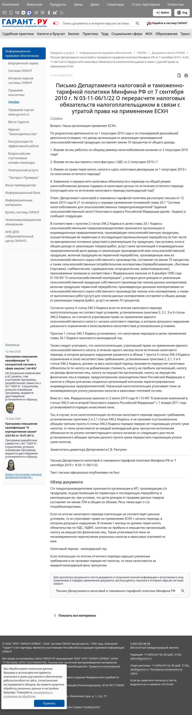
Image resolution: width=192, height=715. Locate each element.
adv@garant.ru (139, 669)
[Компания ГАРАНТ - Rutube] (55, 12)
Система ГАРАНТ (20, 71)
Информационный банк (22, 193)
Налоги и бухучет (51, 33)
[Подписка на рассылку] (4, 12)
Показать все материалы (74, 615)
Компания (10, 4)
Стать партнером (146, 4)
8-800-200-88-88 (140, 643)
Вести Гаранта (18, 122)
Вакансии (34, 4)
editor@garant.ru (141, 658)
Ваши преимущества (20, 185)
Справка (56, 118)
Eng (182, 12)
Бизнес (74, 33)
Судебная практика (18, 33)
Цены (78, 4)
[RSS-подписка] (61, 12)
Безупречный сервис (23, 63)
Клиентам (176, 4)
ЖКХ (149, 33)
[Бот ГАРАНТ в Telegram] (42, 12)
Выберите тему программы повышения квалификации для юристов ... (23, 475)
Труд (105, 33)
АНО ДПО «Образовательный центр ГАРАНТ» (19, 236)
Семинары (115, 4)
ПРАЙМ (13, 102)
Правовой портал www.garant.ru (21, 112)
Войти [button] (162, 12)
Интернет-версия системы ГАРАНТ (20, 80)
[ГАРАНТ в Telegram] (36, 12)
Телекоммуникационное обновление (23, 222)
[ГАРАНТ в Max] (29, 12)
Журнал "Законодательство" (22, 131)
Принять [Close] (49, 703)
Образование (167, 33)
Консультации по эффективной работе (23, 143)
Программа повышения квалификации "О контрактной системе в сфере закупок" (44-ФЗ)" (21, 362)
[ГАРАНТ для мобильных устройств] (11, 12)
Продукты (58, 4)
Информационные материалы (18, 202)
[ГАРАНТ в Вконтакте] (17, 12)
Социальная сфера (127, 33)
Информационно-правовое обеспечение (22, 53)
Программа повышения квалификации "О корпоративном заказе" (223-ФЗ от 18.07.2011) (21, 429)
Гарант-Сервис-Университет (82, 707)
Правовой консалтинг (16, 92)
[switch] (56, 23)
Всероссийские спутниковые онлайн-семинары (21, 158)
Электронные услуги (23, 170)
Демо (94, 4)
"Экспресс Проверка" (23, 178)
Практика (90, 33)
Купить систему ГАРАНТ (22, 212)
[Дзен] (23, 12)
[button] (167, 23)
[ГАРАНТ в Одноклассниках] (49, 12)
